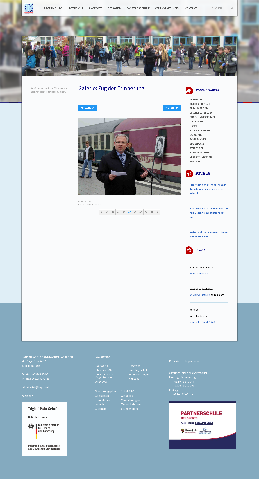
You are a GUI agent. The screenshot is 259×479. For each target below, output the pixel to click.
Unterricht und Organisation (104, 375)
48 (135, 212)
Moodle (99, 404)
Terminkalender (200, 152)
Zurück (87, 107)
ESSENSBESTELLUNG (201, 112)
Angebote (95, 8)
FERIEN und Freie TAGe (202, 117)
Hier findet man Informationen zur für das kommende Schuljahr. (208, 189)
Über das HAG (53, 8)
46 (124, 212)
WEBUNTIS (195, 161)
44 (113, 212)
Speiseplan (102, 395)
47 (129, 212)
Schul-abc (196, 134)
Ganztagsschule (138, 8)
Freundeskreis (103, 400)
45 (118, 212)
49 (140, 212)
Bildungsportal (200, 108)
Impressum (192, 361)
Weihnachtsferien (199, 273)
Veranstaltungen (167, 8)
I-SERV (193, 126)
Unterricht (75, 8)
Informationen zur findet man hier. (209, 213)
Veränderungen (130, 400)
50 (146, 212)
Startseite (196, 148)
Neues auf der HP (200, 130)
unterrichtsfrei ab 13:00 (202, 322)
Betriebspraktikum (200, 294)
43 (107, 212)
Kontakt (191, 8)
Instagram (196, 121)
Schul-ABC (127, 391)
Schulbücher (198, 139)
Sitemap (100, 408)
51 (152, 212)
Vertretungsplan (201, 157)
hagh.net (27, 396)
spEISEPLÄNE (197, 143)
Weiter (171, 107)
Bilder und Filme (200, 103)
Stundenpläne (129, 408)
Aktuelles (196, 99)
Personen (114, 8)
